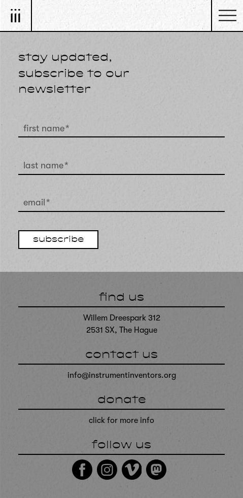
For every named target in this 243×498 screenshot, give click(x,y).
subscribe (58, 240)
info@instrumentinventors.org (121, 375)
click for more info (121, 420)
